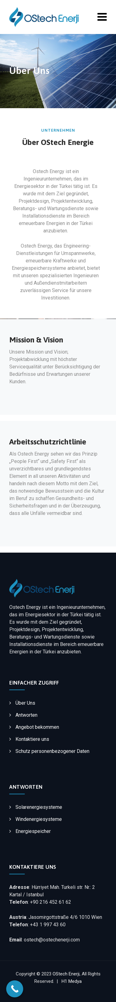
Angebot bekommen (37, 727)
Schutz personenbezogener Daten (52, 751)
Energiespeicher (33, 831)
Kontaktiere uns (32, 739)
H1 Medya (72, 981)
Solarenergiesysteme (38, 807)
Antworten (26, 715)
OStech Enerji (66, 974)
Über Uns (25, 703)
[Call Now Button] (14, 988)
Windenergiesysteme (38, 819)
